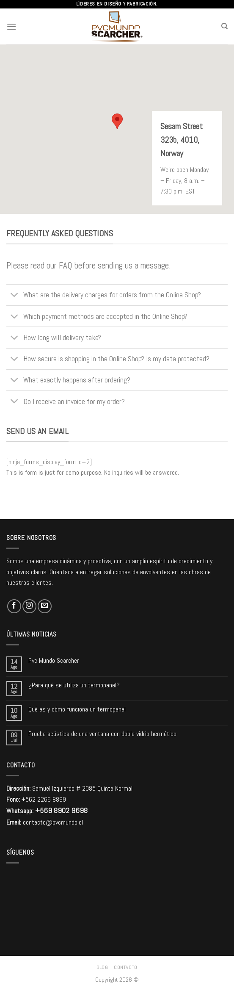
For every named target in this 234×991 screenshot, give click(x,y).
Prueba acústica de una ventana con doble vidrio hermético (102, 734)
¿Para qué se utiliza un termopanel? (74, 685)
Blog (102, 967)
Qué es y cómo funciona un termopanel (77, 709)
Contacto (126, 967)
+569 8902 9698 (61, 810)
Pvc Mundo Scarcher (53, 660)
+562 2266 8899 (44, 799)
